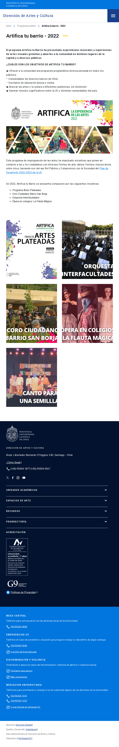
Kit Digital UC (25, 738)
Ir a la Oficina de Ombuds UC (25, 707)
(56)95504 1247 (19, 701)
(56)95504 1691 (19, 696)
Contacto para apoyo (22, 670)
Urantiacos (31, 729)
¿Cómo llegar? (14, 462)
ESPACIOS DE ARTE (18, 500)
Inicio (8, 26)
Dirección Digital (23, 725)
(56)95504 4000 (19, 626)
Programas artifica (26, 26)
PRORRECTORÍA (16, 521)
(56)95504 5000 (19, 645)
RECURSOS (13, 511)
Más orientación (19, 677)
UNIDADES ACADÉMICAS (21, 490)
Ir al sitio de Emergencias (24, 651)
